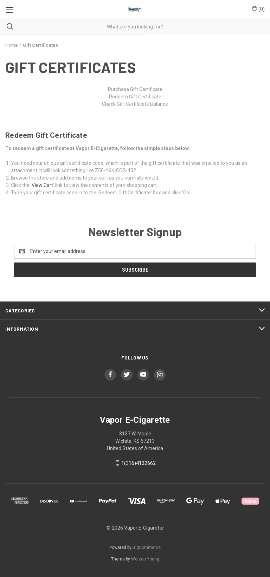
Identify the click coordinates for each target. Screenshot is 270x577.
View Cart (42, 185)
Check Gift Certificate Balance (135, 104)
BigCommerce (147, 547)
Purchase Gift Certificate (135, 89)
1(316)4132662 (138, 463)
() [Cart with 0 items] (258, 9)
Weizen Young (145, 559)
